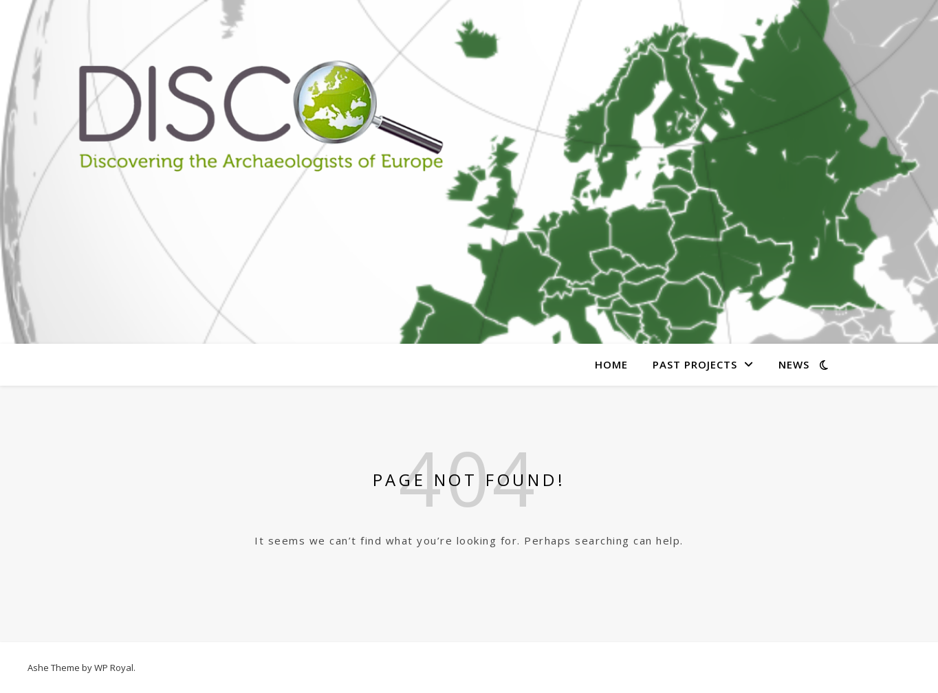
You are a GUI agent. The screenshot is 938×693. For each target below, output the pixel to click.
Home (611, 364)
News (793, 364)
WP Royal (113, 667)
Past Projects (695, 364)
